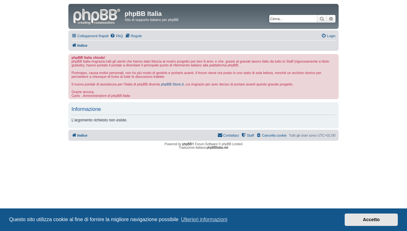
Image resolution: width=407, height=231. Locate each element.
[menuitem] (116, 36)
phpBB (187, 144)
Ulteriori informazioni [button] (204, 219)
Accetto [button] (371, 219)
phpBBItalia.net (217, 147)
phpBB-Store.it (172, 84)
